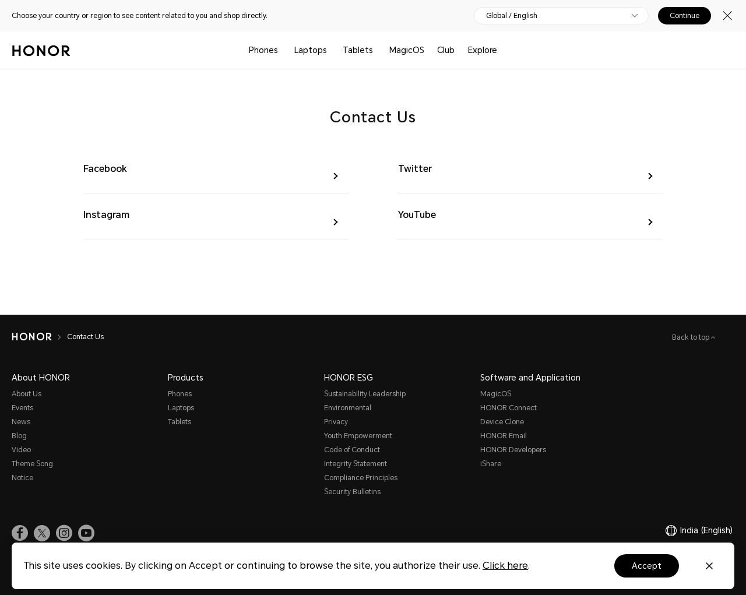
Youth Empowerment (358, 436)
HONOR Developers (513, 450)
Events (22, 408)
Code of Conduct (352, 450)
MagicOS (406, 50)
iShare (490, 464)
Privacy (336, 422)
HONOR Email (503, 436)
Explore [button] (482, 50)
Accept (646, 566)
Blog (19, 436)
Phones (263, 50)
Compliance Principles (360, 478)
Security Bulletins (352, 492)
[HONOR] (32, 336)
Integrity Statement (355, 464)
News (21, 422)
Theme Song (32, 464)
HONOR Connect (508, 408)
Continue (684, 16)
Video (21, 450)
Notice (22, 478)
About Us (26, 394)
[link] (20, 533)
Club (446, 50)
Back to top (691, 337)
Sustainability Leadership (365, 394)
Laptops (310, 50)
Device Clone (502, 422)
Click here (505, 565)
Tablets (358, 50)
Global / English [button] (511, 16)
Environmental (347, 408)
